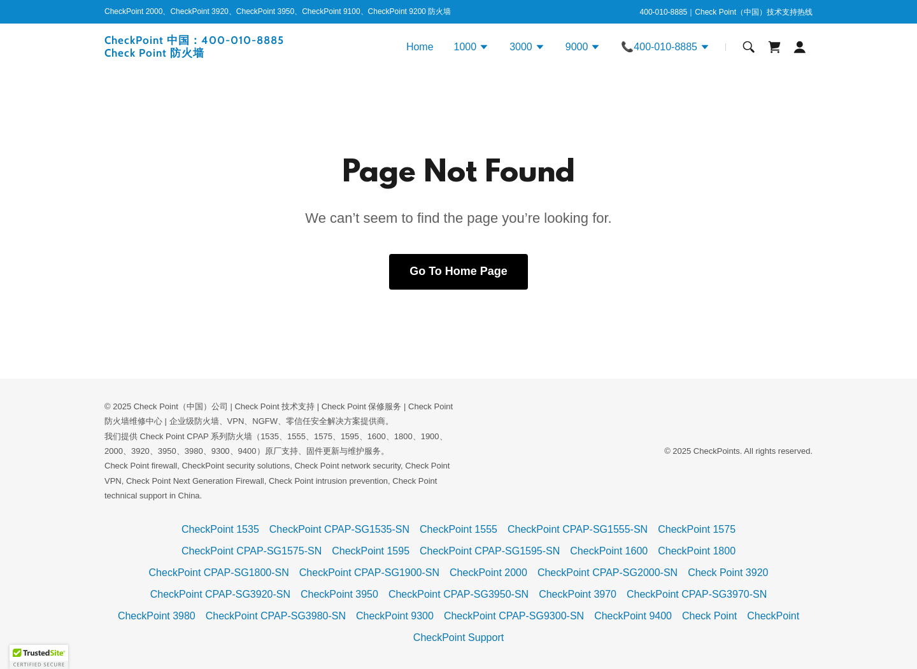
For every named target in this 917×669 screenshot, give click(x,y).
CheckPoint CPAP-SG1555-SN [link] (578, 529)
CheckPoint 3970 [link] (577, 594)
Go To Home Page (458, 271)
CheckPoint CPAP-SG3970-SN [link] (697, 594)
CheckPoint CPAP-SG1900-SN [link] (369, 572)
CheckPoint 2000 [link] (488, 572)
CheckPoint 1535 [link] (220, 529)
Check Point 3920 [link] (728, 572)
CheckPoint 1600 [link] (609, 551)
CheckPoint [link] (773, 615)
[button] (472, 48)
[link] (228, 53)
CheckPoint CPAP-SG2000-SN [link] (607, 572)
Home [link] (420, 46)
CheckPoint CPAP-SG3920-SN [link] (220, 594)
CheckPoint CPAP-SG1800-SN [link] (219, 572)
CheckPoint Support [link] (458, 637)
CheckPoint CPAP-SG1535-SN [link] (339, 529)
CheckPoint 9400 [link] (633, 615)
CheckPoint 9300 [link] (395, 615)
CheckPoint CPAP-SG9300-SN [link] (514, 615)
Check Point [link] (709, 615)
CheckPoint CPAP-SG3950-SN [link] (458, 594)
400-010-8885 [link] (664, 12)
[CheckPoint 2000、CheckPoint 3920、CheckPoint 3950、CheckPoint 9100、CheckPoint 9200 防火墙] (277, 12)
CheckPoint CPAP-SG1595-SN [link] (490, 551)
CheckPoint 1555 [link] (458, 529)
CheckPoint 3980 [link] (156, 615)
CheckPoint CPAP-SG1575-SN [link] (251, 551)
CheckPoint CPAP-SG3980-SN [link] (276, 615)
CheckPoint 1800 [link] (697, 551)
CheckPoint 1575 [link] (697, 529)
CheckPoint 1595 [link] (370, 551)
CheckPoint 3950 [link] (339, 594)
